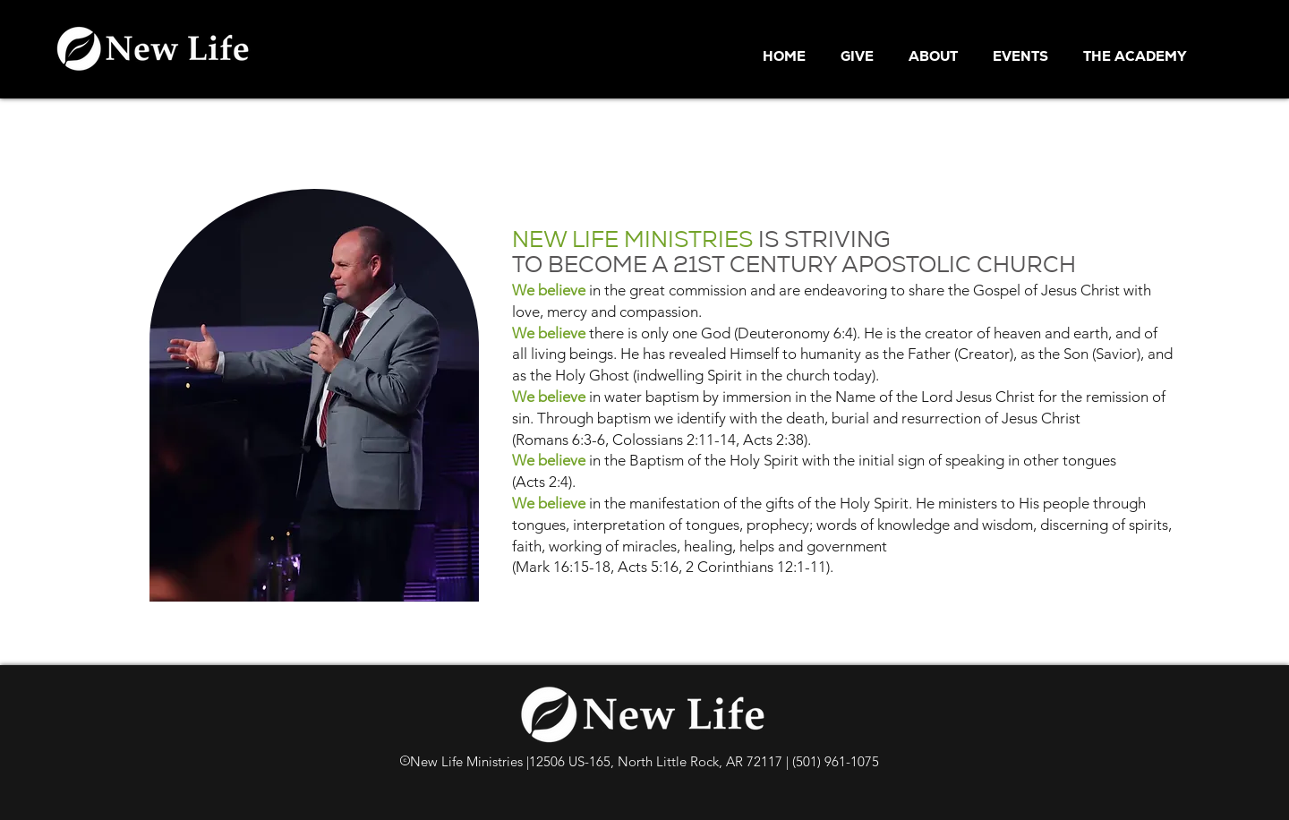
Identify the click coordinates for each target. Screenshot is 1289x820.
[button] (937, 56)
